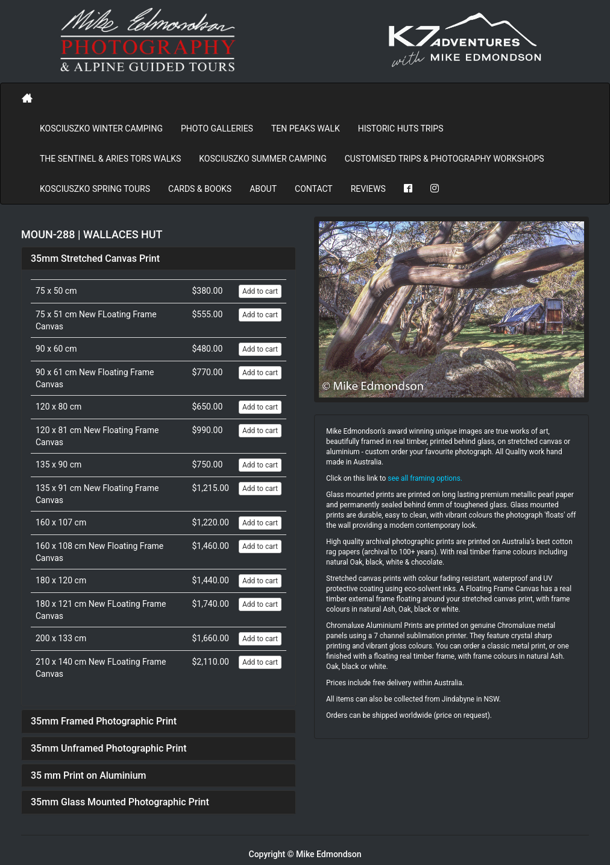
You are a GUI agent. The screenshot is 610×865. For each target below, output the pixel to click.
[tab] (158, 258)
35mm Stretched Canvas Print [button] (95, 258)
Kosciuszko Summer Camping (262, 158)
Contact (314, 189)
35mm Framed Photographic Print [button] (104, 721)
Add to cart (260, 291)
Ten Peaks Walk (305, 128)
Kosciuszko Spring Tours (95, 189)
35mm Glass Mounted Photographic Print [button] (120, 802)
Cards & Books (199, 189)
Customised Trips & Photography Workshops (444, 158)
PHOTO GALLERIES (217, 128)
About (263, 189)
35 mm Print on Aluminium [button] (88, 775)
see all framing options (424, 478)
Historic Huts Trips (401, 128)
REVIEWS (368, 189)
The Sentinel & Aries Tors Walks (110, 158)
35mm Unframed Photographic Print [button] (109, 748)
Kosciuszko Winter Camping (101, 128)
